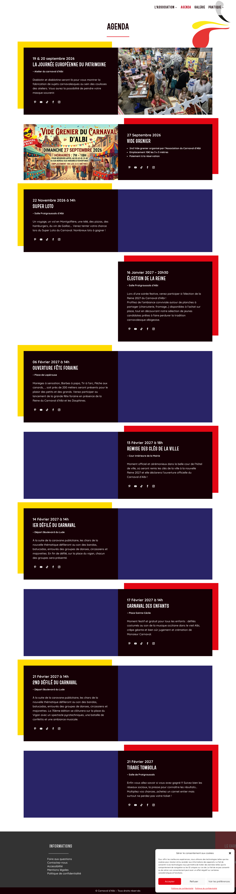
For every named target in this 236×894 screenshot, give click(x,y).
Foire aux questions (59, 859)
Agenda (186, 7)
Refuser (194, 881)
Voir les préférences (219, 881)
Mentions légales (58, 870)
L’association (164, 7)
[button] (229, 853)
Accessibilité (55, 866)
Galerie (199, 7)
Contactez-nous (57, 862)
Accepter (170, 881)
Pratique (214, 7)
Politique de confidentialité (182, 888)
